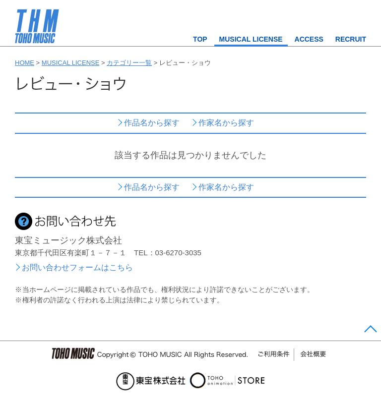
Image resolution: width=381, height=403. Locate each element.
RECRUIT (350, 39)
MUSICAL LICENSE (251, 39)
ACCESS (309, 39)
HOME (24, 62)
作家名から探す (226, 122)
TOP (200, 39)
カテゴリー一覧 (129, 62)
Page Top (369, 331)
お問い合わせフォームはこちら (77, 267)
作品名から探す (152, 122)
